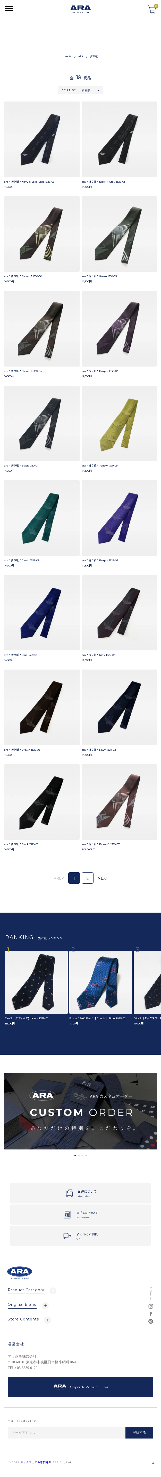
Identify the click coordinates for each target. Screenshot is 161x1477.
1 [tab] (75, 1155)
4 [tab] (86, 1155)
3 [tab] (82, 1155)
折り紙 (94, 56)
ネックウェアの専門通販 (36, 1462)
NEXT (103, 878)
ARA (80, 56)
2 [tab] (79, 1155)
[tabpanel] (80, 1111)
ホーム (67, 56)
